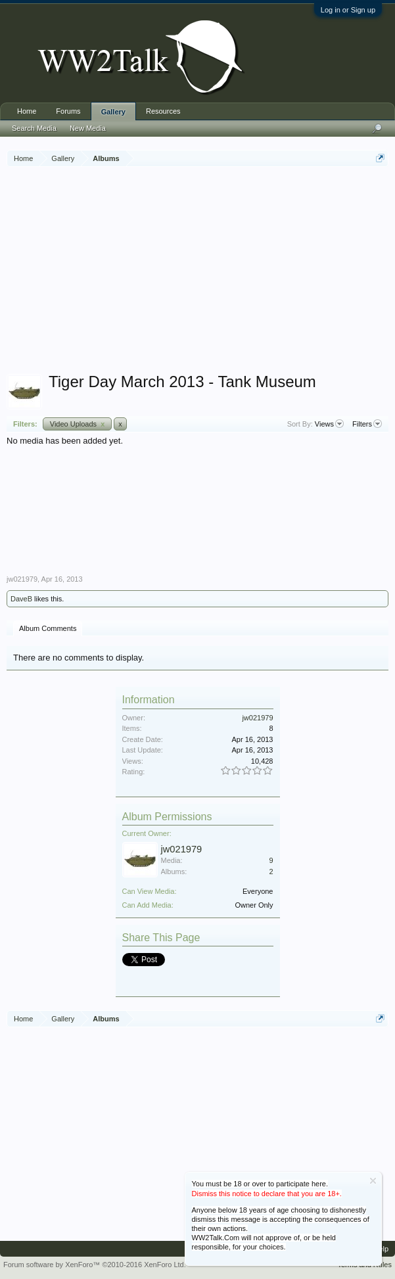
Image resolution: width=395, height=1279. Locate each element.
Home (26, 111)
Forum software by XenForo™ (94, 1264)
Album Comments (47, 628)
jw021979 (22, 579)
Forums (68, 111)
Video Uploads (77, 424)
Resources (163, 111)
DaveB (21, 599)
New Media (88, 128)
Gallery (113, 112)
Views (329, 424)
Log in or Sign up (348, 10)
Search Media (34, 128)
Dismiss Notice (373, 1181)
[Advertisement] (201, 272)
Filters (367, 424)
